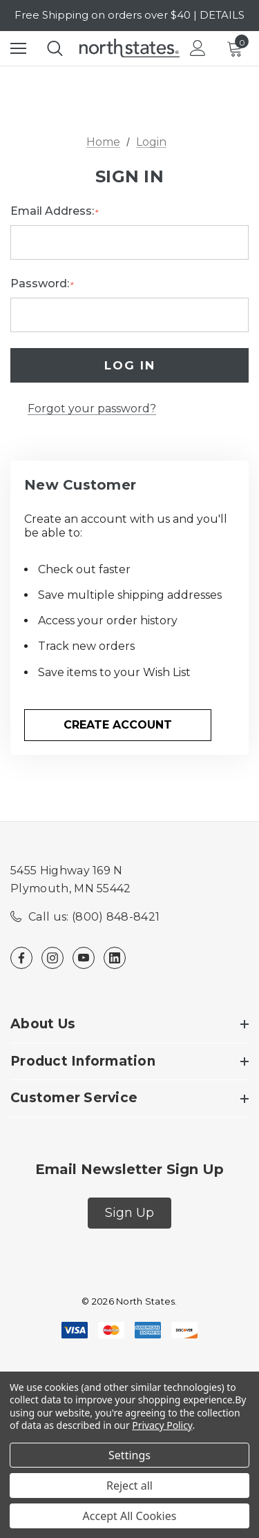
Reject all (129, 1485)
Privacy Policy (162, 1425)
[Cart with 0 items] (238, 48)
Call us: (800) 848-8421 (94, 916)
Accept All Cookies (130, 1515)
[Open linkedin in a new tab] (115, 958)
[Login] (198, 48)
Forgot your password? (92, 408)
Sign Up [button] (129, 1212)
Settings (129, 1455)
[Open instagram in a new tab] (52, 958)
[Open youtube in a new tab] (84, 958)
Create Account (118, 724)
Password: (41, 284)
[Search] (55, 48)
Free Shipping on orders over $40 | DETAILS (129, 14)
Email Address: (53, 211)
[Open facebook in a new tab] (21, 958)
